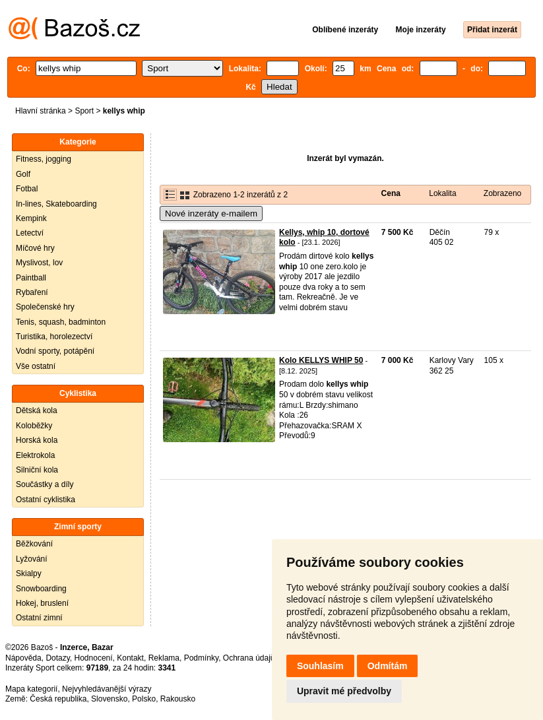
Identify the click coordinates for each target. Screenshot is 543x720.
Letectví (30, 233)
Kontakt (130, 658)
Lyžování (32, 559)
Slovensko (109, 699)
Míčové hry (35, 248)
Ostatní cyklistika (45, 499)
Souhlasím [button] (320, 666)
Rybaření (32, 292)
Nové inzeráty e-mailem (211, 213)
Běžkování (34, 543)
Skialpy (29, 573)
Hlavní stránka (40, 110)
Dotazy (57, 658)
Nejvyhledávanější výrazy (106, 689)
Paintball (31, 277)
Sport (84, 110)
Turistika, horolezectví (54, 336)
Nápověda (23, 658)
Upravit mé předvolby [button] (344, 691)
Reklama (163, 658)
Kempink (31, 218)
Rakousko (177, 699)
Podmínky (201, 658)
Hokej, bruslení (42, 603)
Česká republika (58, 699)
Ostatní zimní (39, 617)
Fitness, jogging (43, 159)
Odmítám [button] (387, 666)
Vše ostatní (35, 366)
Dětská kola (36, 410)
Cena (390, 193)
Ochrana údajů (249, 658)
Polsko (144, 699)
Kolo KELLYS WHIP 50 (321, 360)
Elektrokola (35, 455)
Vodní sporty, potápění (55, 351)
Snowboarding (41, 588)
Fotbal (27, 188)
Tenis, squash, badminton (61, 322)
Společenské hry (45, 306)
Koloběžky (34, 425)
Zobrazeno (502, 193)
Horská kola (36, 440)
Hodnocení (94, 658)
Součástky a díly (44, 484)
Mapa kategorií (31, 689)
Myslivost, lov (39, 262)
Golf (23, 174)
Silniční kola (37, 470)
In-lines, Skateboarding (56, 204)
